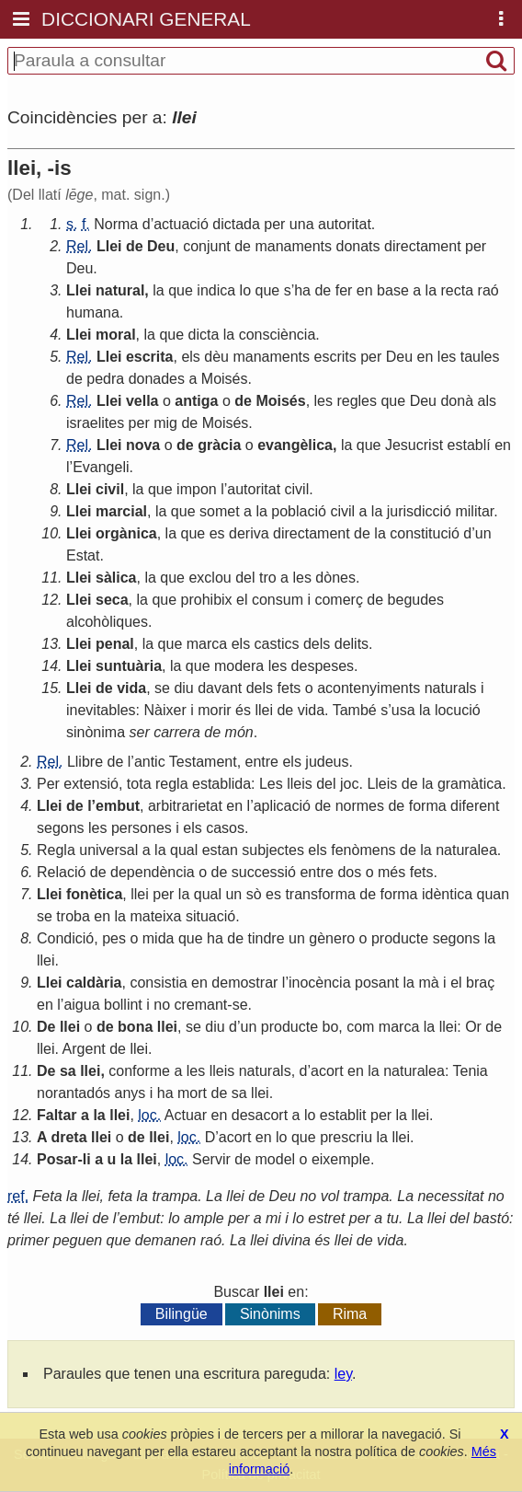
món (239, 732)
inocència (320, 982)
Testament (203, 761)
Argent (84, 1049)
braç (480, 982)
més (391, 872)
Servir (211, 1159)
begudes (416, 599)
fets (289, 688)
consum (277, 599)
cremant (201, 1004)
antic (149, 761)
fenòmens (363, 850)
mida (158, 938)
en (365, 290)
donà (456, 401)
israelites (95, 423)
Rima (350, 1314)
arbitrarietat (185, 806)
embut (118, 806)
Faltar (57, 1115)
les (446, 356)
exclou (209, 577)
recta (457, 290)
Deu (161, 246)
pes (114, 938)
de (134, 246)
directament (422, 246)
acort (327, 1071)
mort (192, 1093)
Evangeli (101, 467)
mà (428, 982)
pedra (105, 379)
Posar (57, 1159)
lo (245, 290)
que (180, 290)
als (486, 401)
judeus (326, 761)
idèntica (447, 894)
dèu (216, 356)
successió (264, 872)
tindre (266, 938)
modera (239, 666)
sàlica (116, 577)
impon (196, 489)
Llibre (85, 761)
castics (277, 644)
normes (359, 806)
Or (473, 1027)
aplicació (282, 806)
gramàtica (469, 784)
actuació (181, 224)
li (87, 1159)
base (393, 290)
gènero (332, 938)
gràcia (219, 445)
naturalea (466, 850)
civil (110, 489)
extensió (91, 784)
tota (139, 784)
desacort (260, 1115)
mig (165, 423)
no (161, 1004)
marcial (121, 511)
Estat (82, 555)
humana (92, 312)
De (46, 1027)
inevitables (101, 710)
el (241, 599)
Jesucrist (414, 445)
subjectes (273, 850)
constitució (425, 533)
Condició (65, 938)
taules (480, 356)
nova (143, 445)
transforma (320, 894)
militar (474, 511)
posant (377, 982)
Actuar (186, 1115)
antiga (196, 401)
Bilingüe (181, 1314)
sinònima (95, 732)
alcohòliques (107, 622)
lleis (299, 784)
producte (399, 938)
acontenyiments (368, 688)
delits (352, 644)
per (274, 224)
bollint (123, 1004)
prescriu (346, 1137)
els (190, 356)
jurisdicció (419, 511)
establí (469, 445)
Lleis (382, 784)
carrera (176, 732)
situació (210, 916)
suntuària (129, 666)
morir (214, 710)
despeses (323, 666)
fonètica (94, 894)
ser (139, 732)
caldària (93, 982)
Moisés (224, 379)
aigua (81, 1004)
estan (220, 850)
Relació (61, 872)
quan (493, 894)
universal (108, 850)
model (275, 1159)
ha (302, 290)
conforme (139, 1071)
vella (142, 401)
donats (358, 246)
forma (428, 806)
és (243, 710)
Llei (109, 246)
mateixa (155, 916)
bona (135, 1027)
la (158, 290)
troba (72, 916)
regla (171, 784)
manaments (293, 246)
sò (254, 894)
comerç (338, 599)
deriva (249, 533)
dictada (236, 224)
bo (330, 1027)
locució (458, 710)
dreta (68, 1137)
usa (403, 710)
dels (316, 644)
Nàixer (165, 710)
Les (271, 784)
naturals (451, 688)
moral (116, 334)
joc (349, 784)
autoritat (344, 224)
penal (115, 644)
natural (120, 290)
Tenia (470, 1071)
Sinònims (270, 1314)
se (162, 688)
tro (268, 577)
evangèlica (295, 445)
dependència (152, 872)
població (298, 511)
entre (261, 761)
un (483, 533)
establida (221, 784)
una (301, 224)
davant (220, 688)
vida (131, 688)
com (360, 1027)
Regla (56, 850)
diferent (474, 806)
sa (68, 1071)
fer (344, 290)
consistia (158, 982)
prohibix (207, 599)
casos (225, 828)
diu (183, 688)
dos (349, 872)
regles (356, 401)
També (355, 710)
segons (61, 828)
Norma (116, 224)
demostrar (244, 982)
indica (216, 290)
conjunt (207, 246)
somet (219, 511)
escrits (335, 356)
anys (130, 1093)
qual (184, 850)
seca (112, 599)
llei (264, 710)
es (217, 533)
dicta (204, 334)
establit (343, 1115)
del (245, 577)
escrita (150, 356)
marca (207, 644)
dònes (335, 577)
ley (343, 1374)
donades (157, 379)
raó (488, 290)
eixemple (341, 1159)
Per (48, 784)
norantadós (73, 1093)
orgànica (126, 533)
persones (141, 828)
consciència (277, 334)
